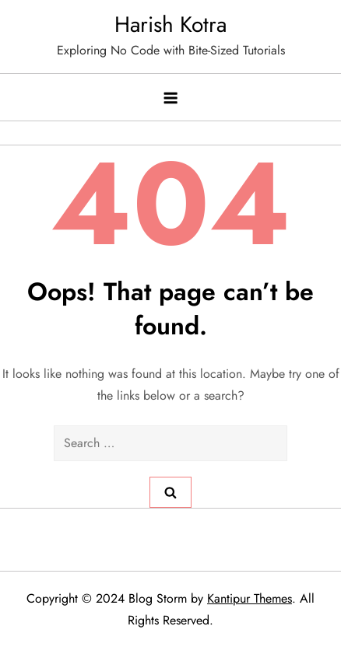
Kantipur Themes (249, 598)
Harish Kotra (170, 24)
